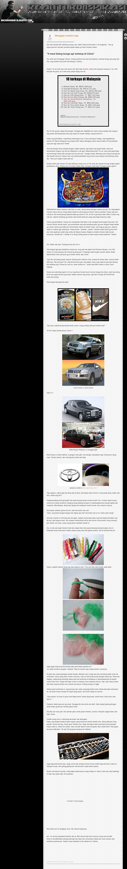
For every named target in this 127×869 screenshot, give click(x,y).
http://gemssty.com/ (89, 488)
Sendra (85, 69)
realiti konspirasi (10, 16)
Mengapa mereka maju (67, 35)
